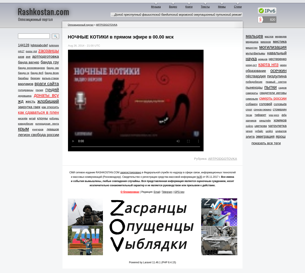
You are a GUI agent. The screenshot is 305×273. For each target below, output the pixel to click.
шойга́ (269, 131)
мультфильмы (255, 53)
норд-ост (251, 65)
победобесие (254, 81)
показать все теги (266, 143)
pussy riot (31, 51)
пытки (270, 87)
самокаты (252, 93)
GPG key (179, 191)
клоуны (42, 118)
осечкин (278, 70)
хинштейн (265, 120)
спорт (249, 109)
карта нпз (268, 64)
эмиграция (265, 136)
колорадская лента (47, 123)
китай (32, 118)
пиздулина (277, 76)
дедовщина (24, 95)
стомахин (280, 109)
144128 (23, 45)
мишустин (251, 47)
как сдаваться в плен (38, 112)
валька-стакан (50, 78)
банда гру (50, 62)
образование (256, 71)
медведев (281, 36)
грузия (39, 90)
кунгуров (37, 129)
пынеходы (254, 87)
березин (35, 78)
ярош (281, 136)
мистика (280, 42)
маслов (269, 36)
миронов (266, 41)
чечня (249, 131)
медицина (252, 41)
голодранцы (25, 90)
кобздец (54, 118)
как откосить (50, 107)
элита (250, 136)
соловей (265, 104)
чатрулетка (277, 126)
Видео (173, 6)
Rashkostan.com (43, 11)
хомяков (280, 120)
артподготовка (45, 56)
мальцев (254, 35)
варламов (25, 84)
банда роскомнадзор (31, 67)
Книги (189, 6)
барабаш (23, 78)
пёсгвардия (256, 76)
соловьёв (280, 104)
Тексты (205, 6)
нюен (283, 65)
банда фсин (52, 73)
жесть (30, 101)
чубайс (259, 131)
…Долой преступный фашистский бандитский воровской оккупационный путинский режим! (176, 14)
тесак (249, 115)
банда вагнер (28, 62)
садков (283, 87)
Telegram (167, 191)
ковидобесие (25, 123)
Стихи (238, 6)
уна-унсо (274, 115)
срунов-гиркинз (262, 109)
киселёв (22, 118)
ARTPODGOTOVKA (106, 24)
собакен (252, 104)
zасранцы (48, 50)
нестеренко (278, 59)
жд (21, 101)
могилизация (273, 47)
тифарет (260, 115)
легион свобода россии (38, 135)
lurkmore (54, 45)
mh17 (21, 51)
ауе (28, 56)
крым (23, 128)
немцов (263, 59)
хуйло (249, 126)
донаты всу (46, 95)
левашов (53, 129)
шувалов (281, 131)
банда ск (23, 72)
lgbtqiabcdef (39, 45)
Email (157, 191)
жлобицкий (48, 101)
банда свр (53, 67)
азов (21, 56)
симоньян (252, 98)
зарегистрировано (130, 172)
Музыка (156, 6)
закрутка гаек (29, 107)
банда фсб (36, 73)
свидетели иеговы (273, 93)
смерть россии (273, 98)
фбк (284, 115)
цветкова (261, 126)
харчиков (251, 120)
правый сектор (276, 81)
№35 (199, 176)
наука (251, 58)
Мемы (222, 6)
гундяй (52, 89)
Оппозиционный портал (80, 24)
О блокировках (130, 191)
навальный (277, 53)
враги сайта (47, 83)
